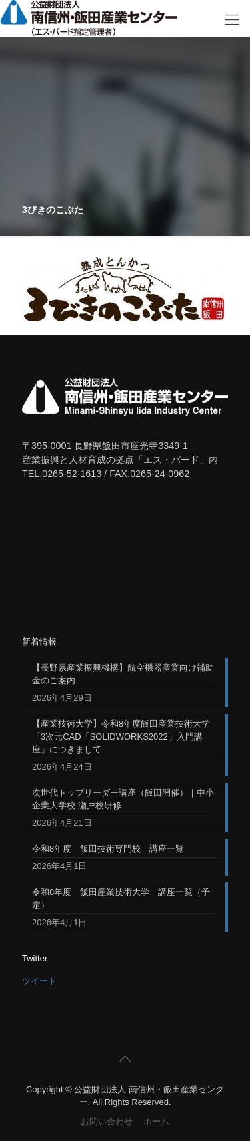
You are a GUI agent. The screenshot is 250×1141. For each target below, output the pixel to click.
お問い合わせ (107, 1121)
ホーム (156, 1121)
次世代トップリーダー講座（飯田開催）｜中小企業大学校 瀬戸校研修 (123, 799)
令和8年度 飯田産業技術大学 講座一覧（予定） (121, 898)
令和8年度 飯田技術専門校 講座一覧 (108, 849)
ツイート (39, 981)
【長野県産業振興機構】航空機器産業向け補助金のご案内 (123, 674)
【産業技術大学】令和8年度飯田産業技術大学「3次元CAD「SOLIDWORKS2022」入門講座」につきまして (121, 736)
